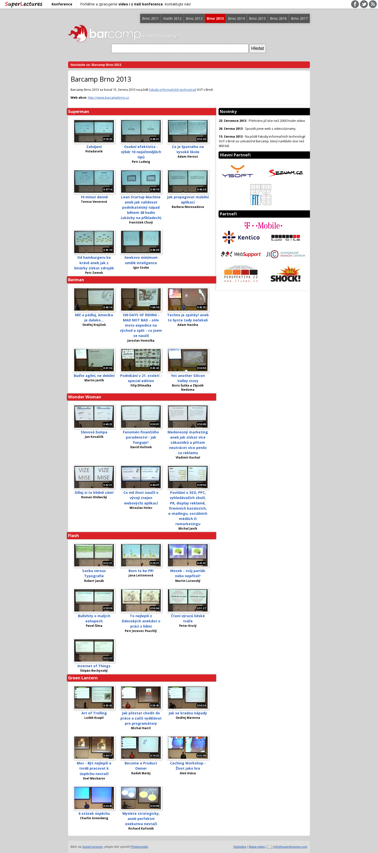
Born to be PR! (141, 570)
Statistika (239, 847)
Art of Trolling (94, 713)
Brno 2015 (257, 18)
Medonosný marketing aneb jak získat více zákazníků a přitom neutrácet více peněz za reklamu (188, 442)
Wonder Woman (84, 397)
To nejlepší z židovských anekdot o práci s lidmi (141, 621)
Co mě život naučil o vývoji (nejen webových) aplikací (140, 497)
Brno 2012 (194, 18)
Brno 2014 (236, 18)
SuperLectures (92, 847)
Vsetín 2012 (172, 18)
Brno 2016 (278, 18)
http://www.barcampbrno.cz (108, 97)
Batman (76, 279)
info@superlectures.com (290, 847)
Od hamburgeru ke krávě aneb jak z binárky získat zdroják (94, 262)
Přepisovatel (139, 847)
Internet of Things (94, 666)
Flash (73, 535)
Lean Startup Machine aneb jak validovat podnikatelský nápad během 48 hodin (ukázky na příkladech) (141, 207)
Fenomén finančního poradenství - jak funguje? (141, 437)
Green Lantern (83, 678)
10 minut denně (94, 197)
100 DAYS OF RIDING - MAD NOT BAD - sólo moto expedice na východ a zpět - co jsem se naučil (141, 325)
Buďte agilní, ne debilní (94, 375)
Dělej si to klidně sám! (94, 492)
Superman (78, 111)
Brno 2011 (150, 18)
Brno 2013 (215, 18)
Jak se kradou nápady (188, 713)
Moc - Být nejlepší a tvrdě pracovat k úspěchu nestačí (94, 768)
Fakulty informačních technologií (172, 89)
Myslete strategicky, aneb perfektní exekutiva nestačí (141, 818)
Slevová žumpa (94, 432)
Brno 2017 (299, 18)
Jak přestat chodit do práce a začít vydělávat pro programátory (141, 718)
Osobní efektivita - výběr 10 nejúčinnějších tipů (141, 151)
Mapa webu (257, 847)
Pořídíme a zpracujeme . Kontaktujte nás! (135, 4)
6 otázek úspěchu (94, 813)
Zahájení (94, 146)
